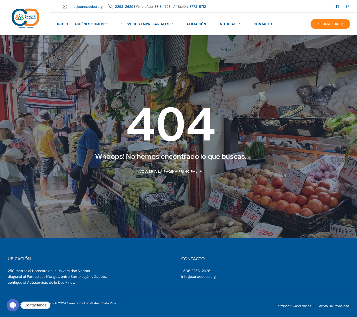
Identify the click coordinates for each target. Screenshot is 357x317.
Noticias (228, 24)
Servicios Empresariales (145, 24)
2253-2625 (124, 6)
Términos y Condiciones (293, 306)
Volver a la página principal (168, 171)
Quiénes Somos (89, 24)
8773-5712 (197, 6)
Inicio (62, 24)
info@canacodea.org (86, 6)
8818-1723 (162, 6)
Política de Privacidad (333, 306)
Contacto (263, 24)
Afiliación (196, 24)
